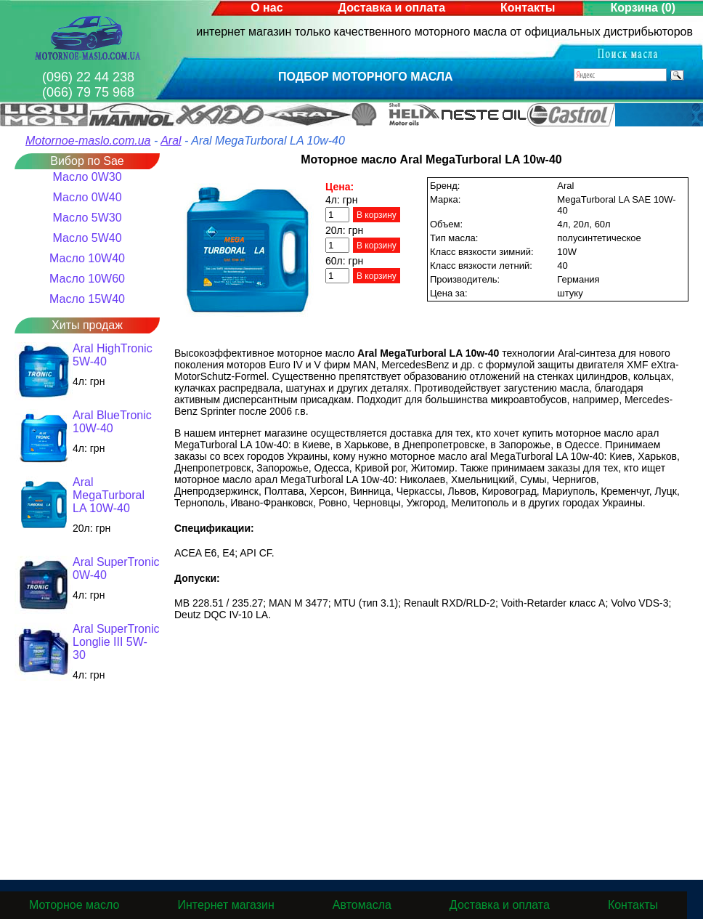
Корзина (643, 7)
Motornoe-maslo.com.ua (88, 140)
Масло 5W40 (86, 238)
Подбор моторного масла (365, 76)
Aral (170, 140)
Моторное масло (74, 905)
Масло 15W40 (87, 299)
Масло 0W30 (86, 177)
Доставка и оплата (392, 7)
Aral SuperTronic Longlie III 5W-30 (116, 642)
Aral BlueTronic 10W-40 (112, 421)
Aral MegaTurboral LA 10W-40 (109, 495)
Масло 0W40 (86, 197)
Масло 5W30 (86, 217)
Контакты (527, 7)
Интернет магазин (225, 905)
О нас (267, 7)
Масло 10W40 (87, 258)
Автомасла (362, 905)
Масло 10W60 (87, 278)
